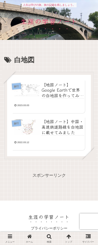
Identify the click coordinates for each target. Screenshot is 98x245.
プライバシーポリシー (49, 228)
